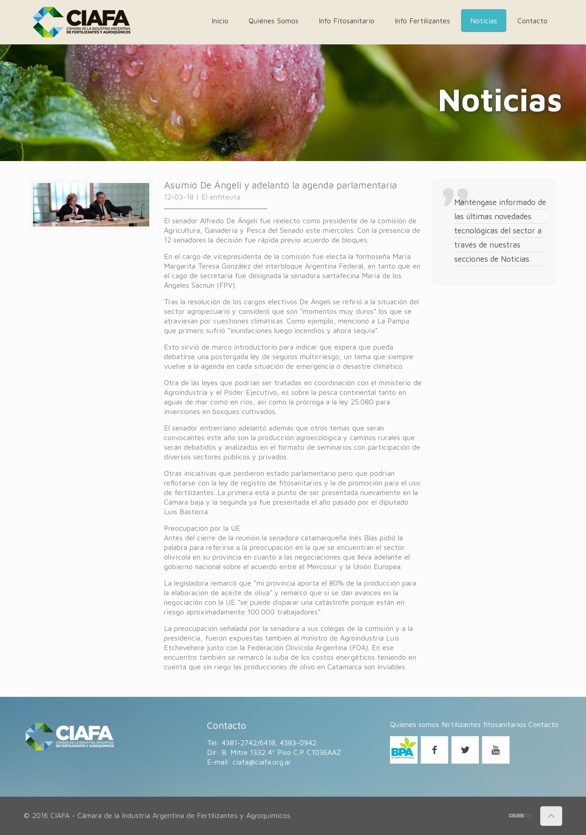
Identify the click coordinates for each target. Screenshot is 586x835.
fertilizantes (461, 724)
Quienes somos (414, 724)
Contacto (543, 724)
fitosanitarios (504, 724)
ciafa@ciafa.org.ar (262, 762)
